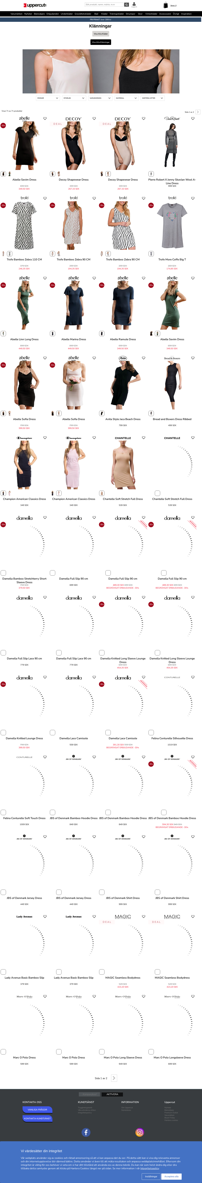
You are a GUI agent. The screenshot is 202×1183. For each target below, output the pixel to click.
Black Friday (169, 1117)
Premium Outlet (171, 1112)
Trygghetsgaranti (85, 1107)
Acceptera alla (171, 1176)
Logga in (134, 7)
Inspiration (186, 13)
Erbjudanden (53, 13)
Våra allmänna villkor (87, 1110)
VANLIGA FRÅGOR (37, 1109)
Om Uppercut (127, 1107)
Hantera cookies (171, 1120)
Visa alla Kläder (101, 34)
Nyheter (28, 13)
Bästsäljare (39, 13)
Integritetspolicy (85, 1112)
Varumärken (16, 13)
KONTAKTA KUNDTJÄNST (37, 1118)
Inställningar (151, 1176)
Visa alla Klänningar (101, 42)
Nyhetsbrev (126, 1110)
